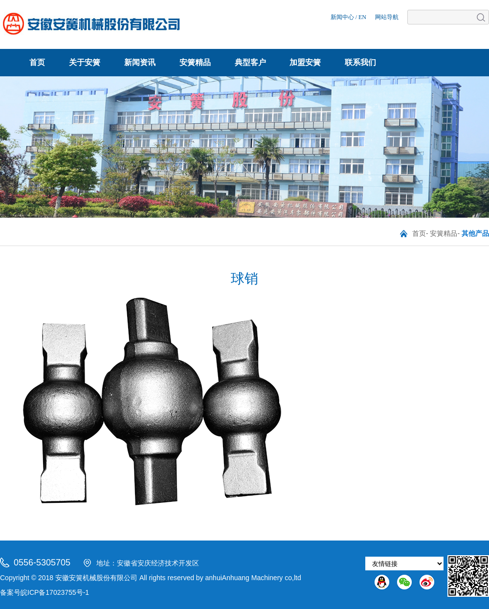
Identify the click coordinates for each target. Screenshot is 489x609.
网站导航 (387, 17)
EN (362, 17)
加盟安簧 (305, 62)
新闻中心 (342, 17)
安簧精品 (195, 62)
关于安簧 (84, 62)
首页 (37, 62)
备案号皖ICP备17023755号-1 (44, 592)
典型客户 (250, 62)
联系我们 (360, 62)
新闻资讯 (140, 62)
